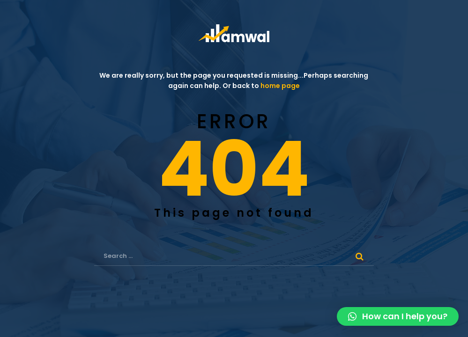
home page (280, 85)
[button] (398, 316)
